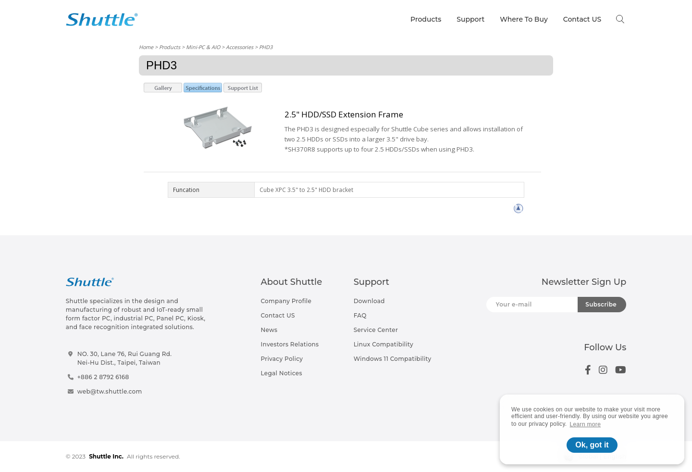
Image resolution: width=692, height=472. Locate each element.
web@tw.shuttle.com (109, 391)
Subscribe (601, 304)
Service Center (376, 329)
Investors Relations (289, 344)
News (268, 329)
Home (146, 47)
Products (425, 19)
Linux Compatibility (383, 344)
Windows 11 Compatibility (393, 358)
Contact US (582, 19)
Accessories (239, 47)
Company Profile (285, 301)
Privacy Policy (281, 358)
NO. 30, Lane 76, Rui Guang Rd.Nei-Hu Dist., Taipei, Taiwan (124, 358)
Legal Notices (281, 373)
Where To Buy (524, 19)
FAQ (360, 315)
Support (470, 19)
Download (369, 301)
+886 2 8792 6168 (103, 377)
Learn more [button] (585, 424)
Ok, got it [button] (591, 445)
